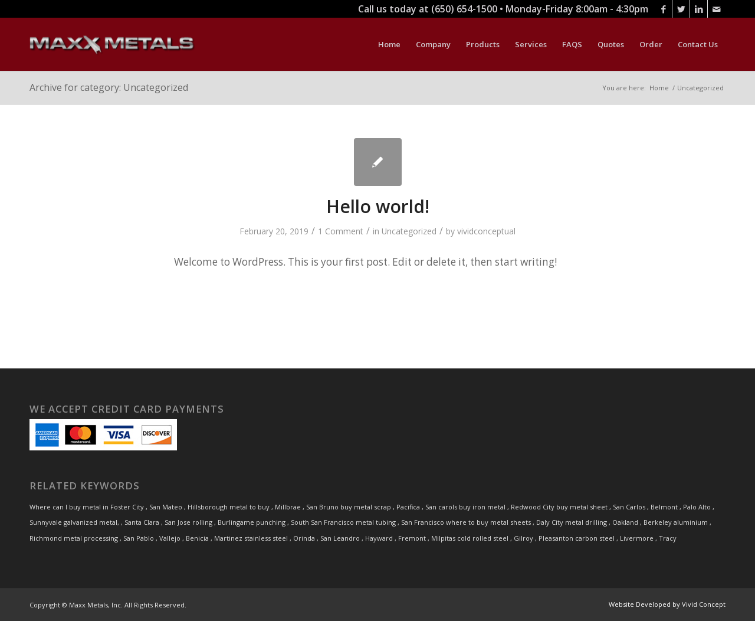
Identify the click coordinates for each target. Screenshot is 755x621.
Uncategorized (409, 231)
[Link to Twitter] (681, 9)
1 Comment (340, 231)
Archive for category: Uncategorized (108, 87)
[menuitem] (389, 44)
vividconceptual (486, 231)
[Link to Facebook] (663, 9)
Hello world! (377, 206)
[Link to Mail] (717, 9)
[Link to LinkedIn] (698, 9)
